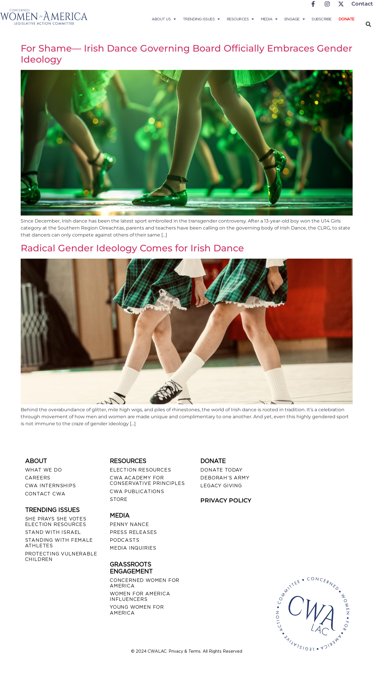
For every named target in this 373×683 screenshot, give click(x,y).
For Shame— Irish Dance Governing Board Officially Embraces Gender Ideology (186, 54)
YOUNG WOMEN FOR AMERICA (137, 609)
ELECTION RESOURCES (140, 470)
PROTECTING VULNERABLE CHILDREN (61, 556)
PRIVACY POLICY (225, 500)
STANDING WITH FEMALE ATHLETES (59, 542)
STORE (119, 499)
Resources (240, 19)
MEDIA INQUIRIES (133, 548)
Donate (346, 19)
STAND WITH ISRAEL (53, 532)
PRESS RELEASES (133, 532)
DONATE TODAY (221, 470)
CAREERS (38, 478)
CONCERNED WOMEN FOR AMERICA (144, 583)
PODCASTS (124, 540)
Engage (294, 19)
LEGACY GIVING (221, 485)
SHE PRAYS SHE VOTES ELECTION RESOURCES (55, 521)
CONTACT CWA (45, 494)
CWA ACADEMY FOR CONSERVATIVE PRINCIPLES (147, 480)
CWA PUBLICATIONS (137, 491)
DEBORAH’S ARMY (224, 478)
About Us (164, 19)
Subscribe (322, 19)
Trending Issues (201, 19)
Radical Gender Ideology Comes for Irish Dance (132, 248)
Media (269, 19)
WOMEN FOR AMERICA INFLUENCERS (140, 596)
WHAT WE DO (43, 470)
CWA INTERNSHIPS (50, 485)
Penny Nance (129, 524)
